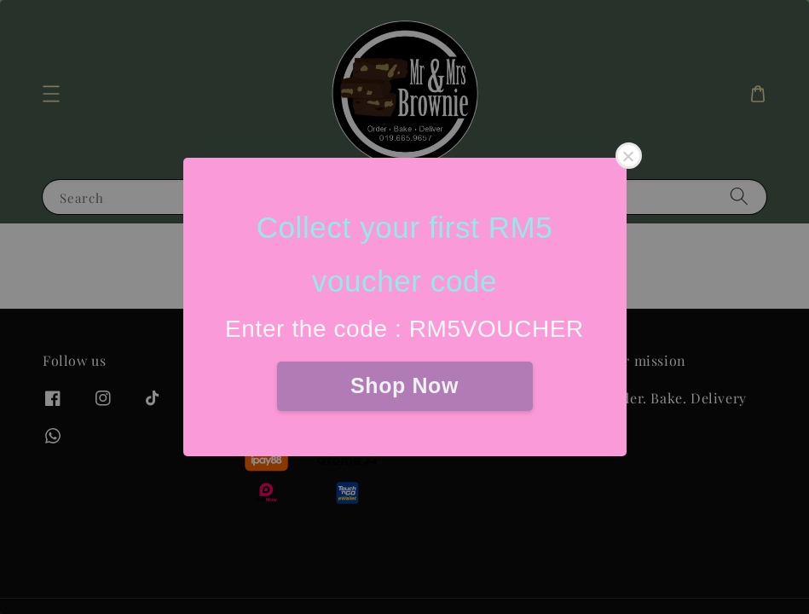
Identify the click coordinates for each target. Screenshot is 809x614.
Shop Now (404, 385)
